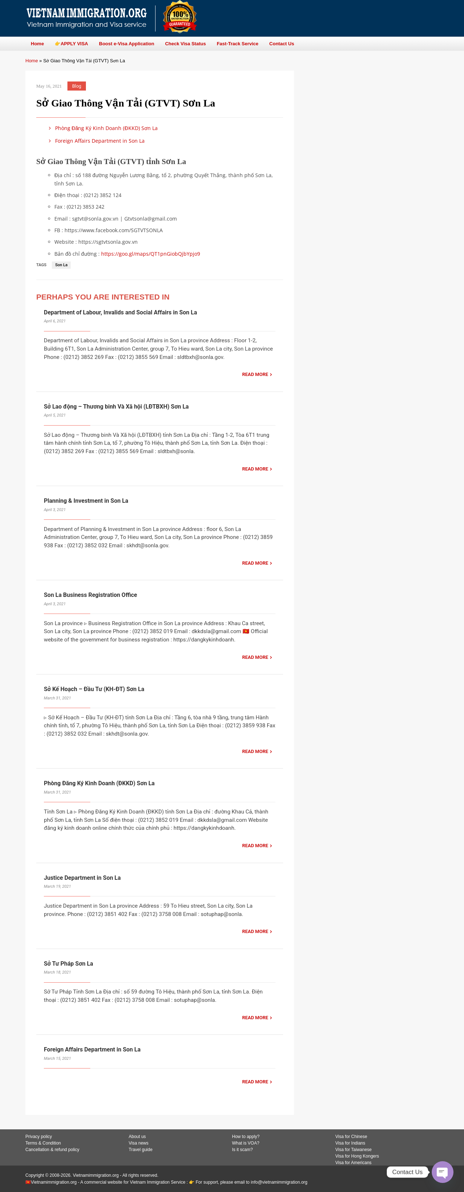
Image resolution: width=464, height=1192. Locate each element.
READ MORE (255, 374)
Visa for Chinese (351, 1136)
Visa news (138, 1143)
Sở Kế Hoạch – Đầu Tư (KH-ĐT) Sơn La (94, 689)
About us (137, 1136)
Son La (61, 265)
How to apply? (246, 1136)
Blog (76, 86)
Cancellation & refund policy (52, 1149)
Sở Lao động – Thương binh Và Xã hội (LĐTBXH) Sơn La (116, 406)
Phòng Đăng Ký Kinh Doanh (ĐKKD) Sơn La (102, 128)
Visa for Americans (353, 1162)
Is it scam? (242, 1149)
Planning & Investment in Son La (86, 500)
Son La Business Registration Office (90, 594)
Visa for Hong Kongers (357, 1156)
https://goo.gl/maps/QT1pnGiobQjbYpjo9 (150, 253)
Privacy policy (38, 1136)
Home (31, 60)
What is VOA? (245, 1143)
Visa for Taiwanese (353, 1149)
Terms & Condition (43, 1143)
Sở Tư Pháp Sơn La (68, 963)
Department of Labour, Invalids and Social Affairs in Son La (120, 312)
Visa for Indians (350, 1143)
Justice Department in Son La (82, 877)
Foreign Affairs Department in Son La (95, 140)
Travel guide (141, 1149)
